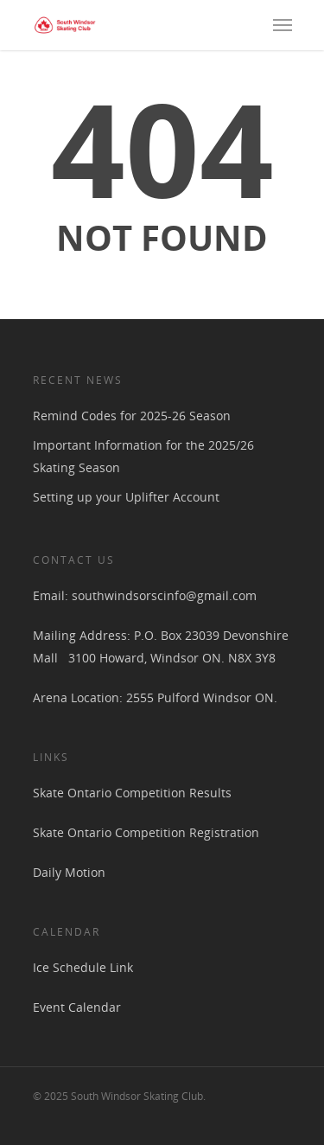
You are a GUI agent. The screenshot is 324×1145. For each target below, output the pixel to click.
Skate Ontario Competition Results (132, 792)
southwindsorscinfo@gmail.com (164, 595)
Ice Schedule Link (83, 967)
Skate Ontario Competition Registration (146, 832)
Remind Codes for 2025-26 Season (132, 415)
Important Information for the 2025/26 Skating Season (143, 456)
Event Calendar (77, 1007)
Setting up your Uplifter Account (126, 497)
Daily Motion (69, 872)
